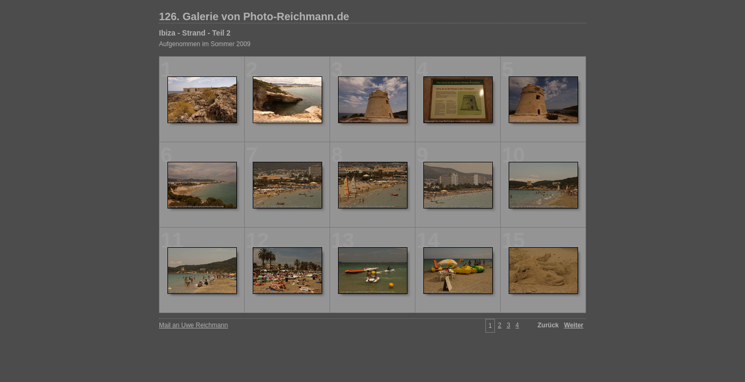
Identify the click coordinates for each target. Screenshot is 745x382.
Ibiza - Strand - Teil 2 (194, 33)
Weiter (573, 325)
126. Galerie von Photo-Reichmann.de (254, 16)
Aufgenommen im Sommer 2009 (205, 44)
